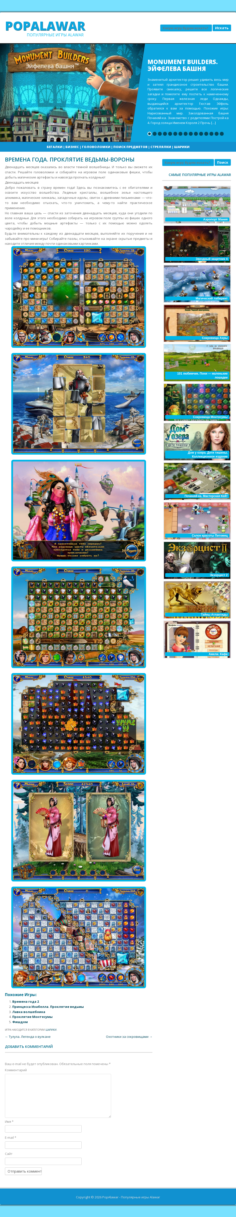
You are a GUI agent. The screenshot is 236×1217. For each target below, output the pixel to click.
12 (206, 134)
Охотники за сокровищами (129, 1036)
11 (201, 134)
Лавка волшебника (28, 1012)
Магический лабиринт (212, 298)
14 (217, 134)
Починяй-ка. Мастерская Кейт (206, 496)
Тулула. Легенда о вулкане (28, 1036)
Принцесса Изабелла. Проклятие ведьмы (48, 1006)
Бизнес (72, 147)
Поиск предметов (130, 147)
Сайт (9, 1153)
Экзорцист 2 (219, 575)
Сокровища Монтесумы (210, 417)
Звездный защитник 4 (212, 259)
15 (222, 134)
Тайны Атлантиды (214, 614)
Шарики (182, 147)
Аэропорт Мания (215, 219)
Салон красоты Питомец (210, 535)
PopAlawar (45, 25)
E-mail (10, 1137)
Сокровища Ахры (215, 338)
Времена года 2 (25, 1001)
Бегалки (54, 147)
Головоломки (96, 147)
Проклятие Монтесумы (32, 1016)
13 (211, 134)
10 (196, 134)
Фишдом (20, 1022)
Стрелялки (160, 147)
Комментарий (16, 1070)
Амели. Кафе (218, 654)
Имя (9, 1121)
